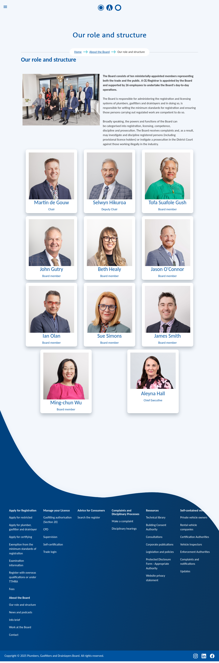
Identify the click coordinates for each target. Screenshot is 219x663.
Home (78, 52)
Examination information (16, 563)
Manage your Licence (56, 510)
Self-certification (53, 544)
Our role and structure (22, 606)
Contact (14, 636)
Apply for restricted (21, 517)
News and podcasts (21, 613)
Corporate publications (160, 544)
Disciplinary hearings (124, 529)
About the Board (99, 52)
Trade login (50, 552)
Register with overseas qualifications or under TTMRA (23, 578)
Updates (185, 576)
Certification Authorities (195, 537)
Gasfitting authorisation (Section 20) (57, 520)
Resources (152, 510)
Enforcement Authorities (188, 554)
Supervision (50, 537)
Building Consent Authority (156, 527)
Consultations (154, 537)
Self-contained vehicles (194, 510)
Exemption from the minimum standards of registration (23, 549)
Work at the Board (20, 629)
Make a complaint (123, 521)
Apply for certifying (21, 537)
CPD (45, 529)
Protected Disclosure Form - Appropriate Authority (158, 564)
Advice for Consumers (91, 510)
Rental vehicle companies (188, 527)
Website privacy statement (155, 579)
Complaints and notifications (189, 566)
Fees (12, 590)
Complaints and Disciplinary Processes (125, 512)
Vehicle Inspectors (191, 544)
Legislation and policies (160, 552)
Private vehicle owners (194, 517)
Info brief (14, 621)
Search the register (89, 517)
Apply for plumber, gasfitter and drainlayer (23, 527)
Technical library (156, 517)
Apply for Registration (22, 510)
